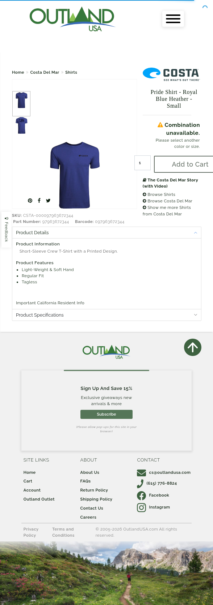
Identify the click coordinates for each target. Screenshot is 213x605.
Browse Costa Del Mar (168, 200)
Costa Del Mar (44, 72)
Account (32, 490)
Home (18, 72)
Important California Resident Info (50, 302)
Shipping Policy (96, 499)
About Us (90, 472)
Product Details (32, 232)
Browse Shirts (159, 194)
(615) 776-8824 (157, 483)
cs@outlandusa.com (164, 472)
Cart (28, 481)
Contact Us (91, 508)
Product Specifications (40, 315)
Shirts (71, 72)
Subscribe (106, 414)
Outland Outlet (39, 499)
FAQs (85, 481)
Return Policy (94, 490)
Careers (88, 517)
